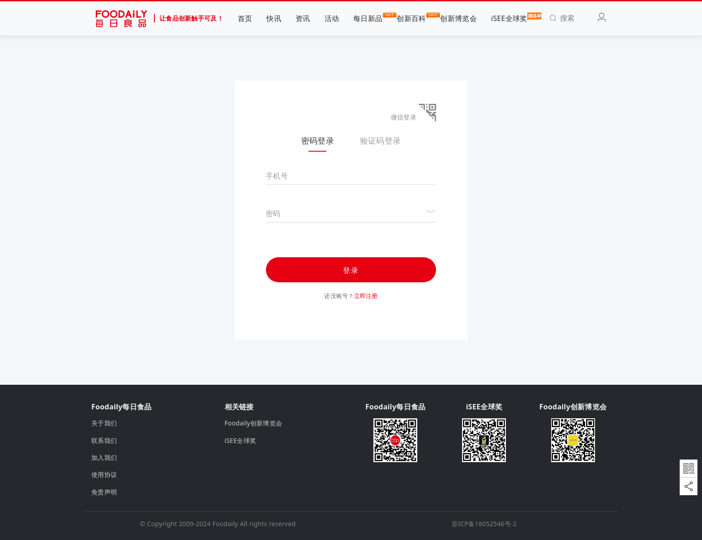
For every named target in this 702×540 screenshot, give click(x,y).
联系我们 (104, 440)
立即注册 (366, 296)
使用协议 (104, 474)
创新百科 (411, 18)
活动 (332, 18)
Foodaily (225, 523)
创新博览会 (458, 18)
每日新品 (367, 18)
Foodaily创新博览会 (254, 423)
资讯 (302, 18)
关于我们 (104, 423)
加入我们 (104, 457)
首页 (245, 18)
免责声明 (104, 492)
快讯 (273, 18)
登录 (351, 270)
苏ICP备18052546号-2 (484, 523)
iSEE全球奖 (509, 18)
